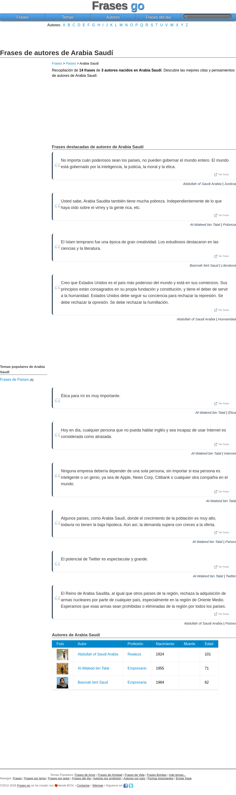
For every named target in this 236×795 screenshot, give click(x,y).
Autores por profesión (107, 778)
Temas (68, 17)
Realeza (134, 654)
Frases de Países (14, 379)
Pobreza (229, 224)
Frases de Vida (135, 775)
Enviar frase (184, 778)
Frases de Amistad (110, 775)
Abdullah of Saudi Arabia (202, 184)
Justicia (230, 184)
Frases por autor (59, 778)
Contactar (83, 785)
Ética (232, 412)
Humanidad (227, 319)
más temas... (177, 775)
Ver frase (221, 174)
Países (71, 63)
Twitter (231, 576)
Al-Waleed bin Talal (205, 224)
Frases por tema (35, 778)
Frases (22, 17)
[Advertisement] (118, 37)
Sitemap (97, 785)
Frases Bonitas (156, 775)
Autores (113, 17)
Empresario (137, 668)
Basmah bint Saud (204, 265)
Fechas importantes (160, 778)
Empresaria (137, 682)
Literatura (228, 265)
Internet (230, 453)
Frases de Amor (85, 775)
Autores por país (134, 778)
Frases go (23, 785)
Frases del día (158, 17)
